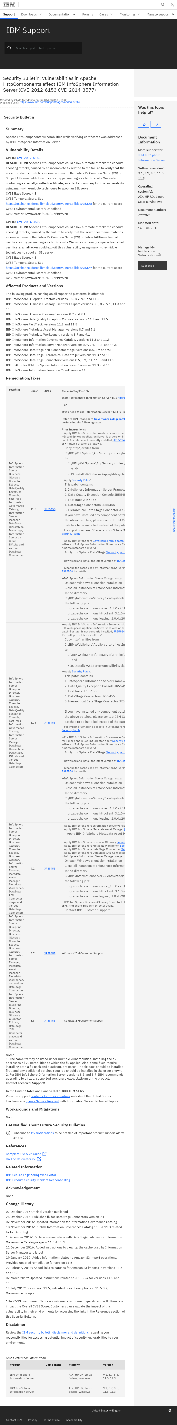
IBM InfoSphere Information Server (22, 1376)
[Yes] (143, 124)
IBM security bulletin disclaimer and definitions (55, 1332)
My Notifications (42, 1133)
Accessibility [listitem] (74, 1420)
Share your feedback (173, 520)
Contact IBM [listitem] (14, 1420)
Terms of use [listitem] (52, 1420)
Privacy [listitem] (32, 1420)
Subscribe (147, 265)
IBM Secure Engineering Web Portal (31, 1175)
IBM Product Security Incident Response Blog (38, 1180)
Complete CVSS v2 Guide (23, 1154)
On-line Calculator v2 (21, 1159)
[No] (156, 124)
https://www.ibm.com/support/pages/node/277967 (50, 102)
